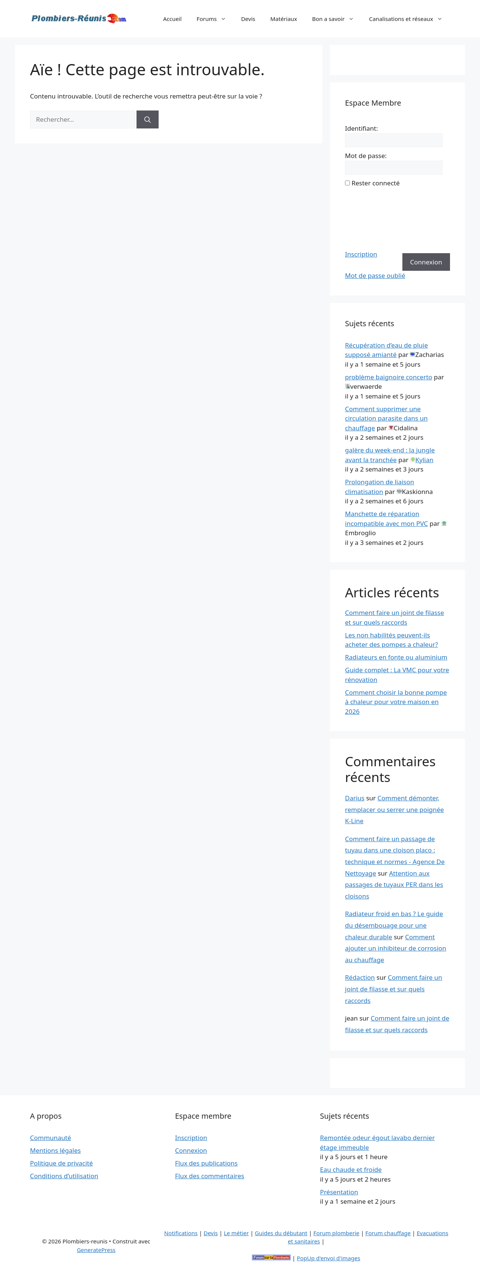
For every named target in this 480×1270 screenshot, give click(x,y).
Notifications (181, 1233)
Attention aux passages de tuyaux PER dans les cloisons (394, 884)
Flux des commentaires (209, 1176)
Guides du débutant (281, 1233)
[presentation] (375, 219)
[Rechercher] (147, 119)
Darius (354, 798)
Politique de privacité (61, 1163)
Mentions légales (55, 1150)
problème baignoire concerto (388, 377)
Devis (248, 18)
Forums (215, 18)
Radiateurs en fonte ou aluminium (396, 657)
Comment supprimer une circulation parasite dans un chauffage (386, 418)
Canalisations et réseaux (409, 18)
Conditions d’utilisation (64, 1176)
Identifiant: (361, 128)
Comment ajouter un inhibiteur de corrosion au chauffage (395, 948)
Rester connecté (375, 183)
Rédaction (360, 977)
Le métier (236, 1233)
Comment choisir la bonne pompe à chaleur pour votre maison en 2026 (396, 702)
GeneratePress (96, 1250)
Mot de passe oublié (375, 275)
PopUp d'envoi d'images (328, 1258)
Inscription (361, 254)
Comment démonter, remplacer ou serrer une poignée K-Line (394, 809)
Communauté (50, 1137)
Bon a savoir (337, 18)
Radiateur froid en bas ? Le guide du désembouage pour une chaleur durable (394, 925)
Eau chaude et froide (350, 1169)
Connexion (426, 262)
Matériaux (283, 18)
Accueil (172, 18)
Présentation (339, 1192)
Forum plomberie (337, 1233)
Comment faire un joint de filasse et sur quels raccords (393, 988)
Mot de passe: (366, 155)
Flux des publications (206, 1163)
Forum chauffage (388, 1233)
